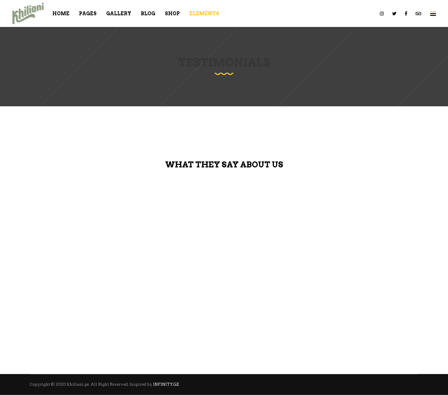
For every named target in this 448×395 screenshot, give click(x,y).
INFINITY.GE (166, 384)
